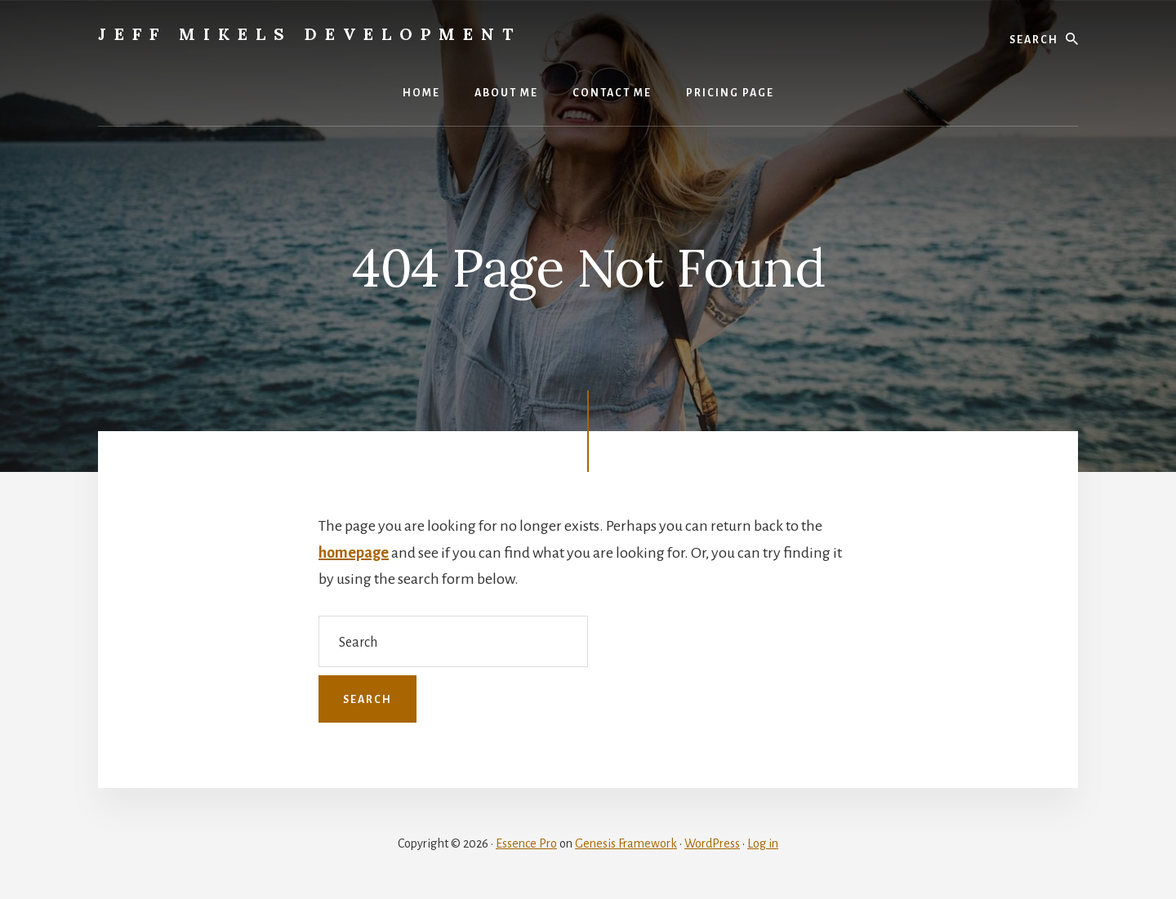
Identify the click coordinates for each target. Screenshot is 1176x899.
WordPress (712, 843)
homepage (353, 553)
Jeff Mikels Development (309, 34)
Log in (762, 843)
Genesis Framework (626, 843)
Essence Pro (526, 843)
